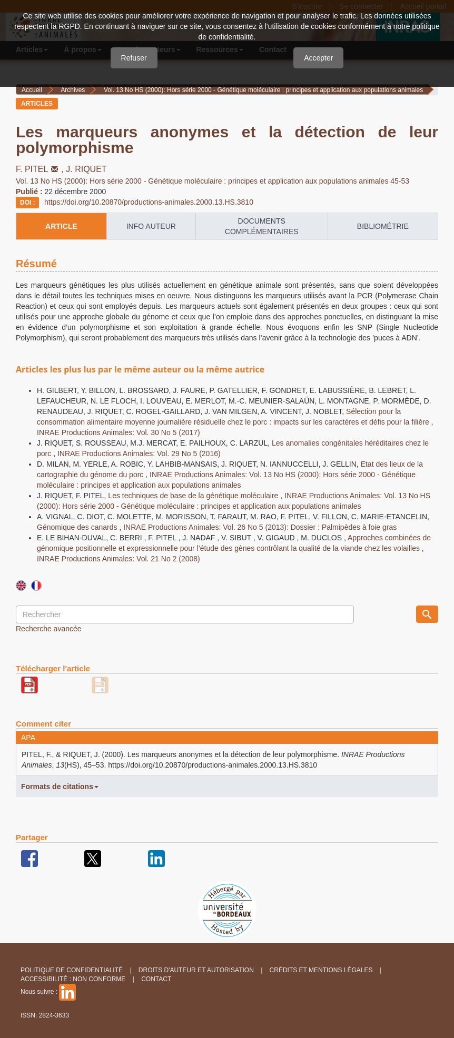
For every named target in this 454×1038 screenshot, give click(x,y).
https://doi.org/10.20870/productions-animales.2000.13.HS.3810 (148, 202)
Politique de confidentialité (72, 970)
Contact (156, 979)
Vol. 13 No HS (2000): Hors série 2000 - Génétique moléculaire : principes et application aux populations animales (263, 90)
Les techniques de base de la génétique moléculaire (194, 495)
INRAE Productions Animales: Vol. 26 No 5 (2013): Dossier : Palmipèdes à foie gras (260, 527)
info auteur (151, 226)
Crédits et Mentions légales (321, 970)
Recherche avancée (49, 628)
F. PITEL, (41, 169)
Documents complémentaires (262, 226)
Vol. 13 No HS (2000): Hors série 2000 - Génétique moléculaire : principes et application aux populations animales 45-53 (212, 181)
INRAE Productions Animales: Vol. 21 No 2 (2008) (118, 559)
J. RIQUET (86, 169)
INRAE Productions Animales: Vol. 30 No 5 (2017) (118, 432)
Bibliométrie (383, 226)
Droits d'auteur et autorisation (196, 970)
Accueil (32, 90)
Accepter (318, 58)
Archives (73, 90)
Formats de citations (59, 786)
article (61, 226)
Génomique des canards (78, 527)
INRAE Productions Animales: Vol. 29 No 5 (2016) (139, 453)
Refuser (134, 58)
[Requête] (185, 614)
